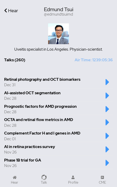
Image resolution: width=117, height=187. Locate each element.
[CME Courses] (102, 180)
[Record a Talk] (44, 180)
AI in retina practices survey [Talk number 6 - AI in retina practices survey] (29, 146)
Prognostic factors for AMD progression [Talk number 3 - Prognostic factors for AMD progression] (40, 106)
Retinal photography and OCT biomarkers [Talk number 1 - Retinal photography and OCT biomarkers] (42, 79)
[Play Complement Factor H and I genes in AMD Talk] (107, 138)
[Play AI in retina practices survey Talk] (107, 152)
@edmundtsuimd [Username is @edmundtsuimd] (58, 14)
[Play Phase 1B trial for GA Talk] (107, 165)
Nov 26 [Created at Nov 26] (10, 152)
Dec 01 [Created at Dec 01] (10, 139)
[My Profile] (73, 180)
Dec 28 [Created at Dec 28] (10, 98)
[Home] (14, 180)
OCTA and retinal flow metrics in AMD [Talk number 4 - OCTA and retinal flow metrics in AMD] (38, 119)
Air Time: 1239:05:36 (94, 60)
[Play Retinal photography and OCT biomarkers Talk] (107, 84)
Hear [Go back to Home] (11, 11)
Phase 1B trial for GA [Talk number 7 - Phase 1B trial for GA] (22, 160)
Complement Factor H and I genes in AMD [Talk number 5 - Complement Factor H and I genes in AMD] (42, 133)
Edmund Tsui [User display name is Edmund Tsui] (58, 9)
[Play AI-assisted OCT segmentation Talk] (107, 98)
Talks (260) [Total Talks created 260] (14, 60)
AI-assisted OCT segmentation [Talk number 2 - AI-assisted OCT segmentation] (32, 93)
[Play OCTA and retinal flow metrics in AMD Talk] (107, 125)
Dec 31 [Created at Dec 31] (9, 85)
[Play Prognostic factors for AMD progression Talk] (107, 111)
